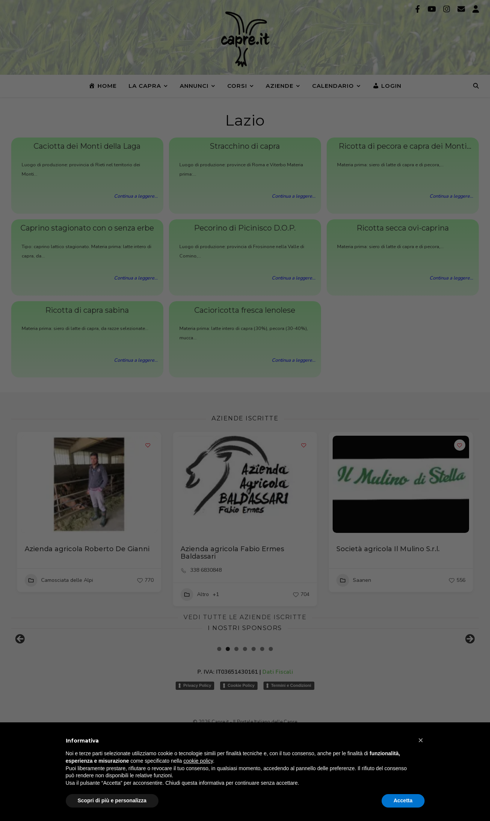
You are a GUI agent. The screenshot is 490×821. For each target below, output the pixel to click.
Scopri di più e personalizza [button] (112, 800)
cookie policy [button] (198, 761)
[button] (421, 740)
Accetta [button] (403, 800)
